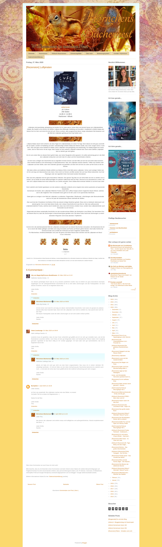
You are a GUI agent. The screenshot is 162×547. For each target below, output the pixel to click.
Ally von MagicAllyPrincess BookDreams (44, 275)
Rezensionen (43, 53)
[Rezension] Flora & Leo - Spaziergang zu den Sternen (121, 336)
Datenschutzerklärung (35, 57)
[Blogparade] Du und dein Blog (117, 519)
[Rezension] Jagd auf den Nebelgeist (119, 371)
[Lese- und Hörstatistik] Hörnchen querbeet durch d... (121, 376)
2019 (112, 483)
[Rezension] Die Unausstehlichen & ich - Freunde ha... (119, 341)
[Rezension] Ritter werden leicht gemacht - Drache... (121, 384)
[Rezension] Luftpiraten (119, 355)
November (115, 312)
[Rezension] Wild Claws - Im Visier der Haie (120, 439)
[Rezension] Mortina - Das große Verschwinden (119, 448)
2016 (112, 491)
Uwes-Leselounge (37, 330)
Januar (114, 480)
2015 (112, 494)
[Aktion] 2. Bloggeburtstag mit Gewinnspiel (121, 522)
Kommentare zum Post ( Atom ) (69, 490)
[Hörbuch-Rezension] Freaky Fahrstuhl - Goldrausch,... (120, 431)
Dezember (115, 309)
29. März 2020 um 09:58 (61, 301)
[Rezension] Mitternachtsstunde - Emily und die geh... (121, 393)
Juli (113, 322)
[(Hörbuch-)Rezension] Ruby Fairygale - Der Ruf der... (120, 452)
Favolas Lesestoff (116, 282)
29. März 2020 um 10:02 (61, 358)
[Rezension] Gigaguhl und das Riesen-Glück (121, 352)
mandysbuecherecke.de (118, 273)
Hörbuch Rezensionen (59, 53)
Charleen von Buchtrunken (118, 228)
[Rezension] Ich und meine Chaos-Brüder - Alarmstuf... (121, 435)
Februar (114, 477)
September (115, 317)
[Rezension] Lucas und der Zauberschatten (120, 359)
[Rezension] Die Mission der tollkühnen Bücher (120, 465)
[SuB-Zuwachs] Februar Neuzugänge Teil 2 (119, 388)
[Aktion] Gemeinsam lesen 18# (117, 525)
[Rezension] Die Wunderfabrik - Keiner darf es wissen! (121, 418)
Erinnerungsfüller (76, 53)
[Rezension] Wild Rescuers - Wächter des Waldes (120, 473)
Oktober (114, 315)
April (113, 330)
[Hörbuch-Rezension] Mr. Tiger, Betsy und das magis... (121, 443)
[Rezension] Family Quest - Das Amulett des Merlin (121, 456)
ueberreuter (65, 107)
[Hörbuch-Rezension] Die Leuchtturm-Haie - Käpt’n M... (121, 405)
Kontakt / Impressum (120, 53)
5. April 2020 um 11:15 (61, 414)
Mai (113, 328)
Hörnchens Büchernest (43, 301)
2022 (112, 302)
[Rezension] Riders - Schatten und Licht (120, 531)
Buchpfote (34, 386)
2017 (112, 488)
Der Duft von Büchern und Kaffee (121, 266)
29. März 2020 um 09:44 (50, 330)
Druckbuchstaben (116, 257)
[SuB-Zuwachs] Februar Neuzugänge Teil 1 (119, 426)
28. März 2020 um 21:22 (65, 275)
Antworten (34, 294)
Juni (113, 325)
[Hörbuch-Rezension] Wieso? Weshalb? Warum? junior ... (121, 414)
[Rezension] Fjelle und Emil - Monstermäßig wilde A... (120, 367)
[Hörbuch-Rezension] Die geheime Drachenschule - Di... (120, 347)
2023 (112, 299)
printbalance (114, 232)
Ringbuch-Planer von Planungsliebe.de (122, 268)
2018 (112, 486)
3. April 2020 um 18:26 (45, 386)
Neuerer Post (32, 484)
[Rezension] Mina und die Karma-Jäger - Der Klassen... (121, 460)
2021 (112, 304)
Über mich (89, 53)
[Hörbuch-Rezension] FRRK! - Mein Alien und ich (121, 397)
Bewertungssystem (103, 53)
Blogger (84, 543)
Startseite (31, 53)
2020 (112, 307)
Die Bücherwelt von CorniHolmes (121, 245)
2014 (112, 496)
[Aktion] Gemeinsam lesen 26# (117, 528)
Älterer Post (99, 484)
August (114, 320)
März (114, 333)
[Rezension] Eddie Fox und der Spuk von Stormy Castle (121, 422)
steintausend (114, 223)
